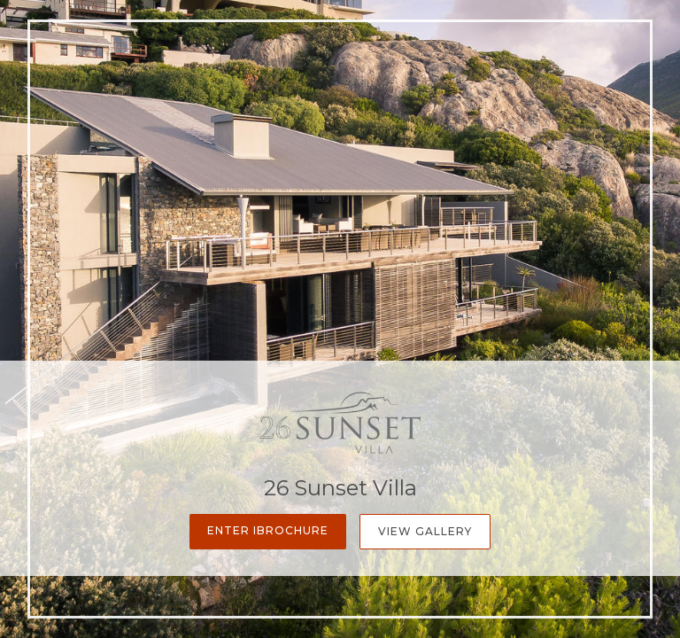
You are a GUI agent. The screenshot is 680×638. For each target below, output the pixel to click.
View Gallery (425, 531)
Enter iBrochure (267, 530)
